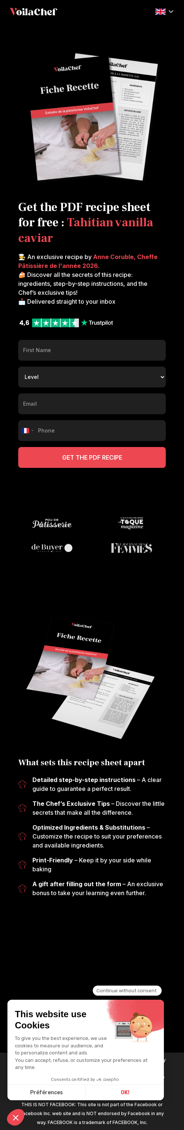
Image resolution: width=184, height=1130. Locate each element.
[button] (164, 11)
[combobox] (27, 431)
